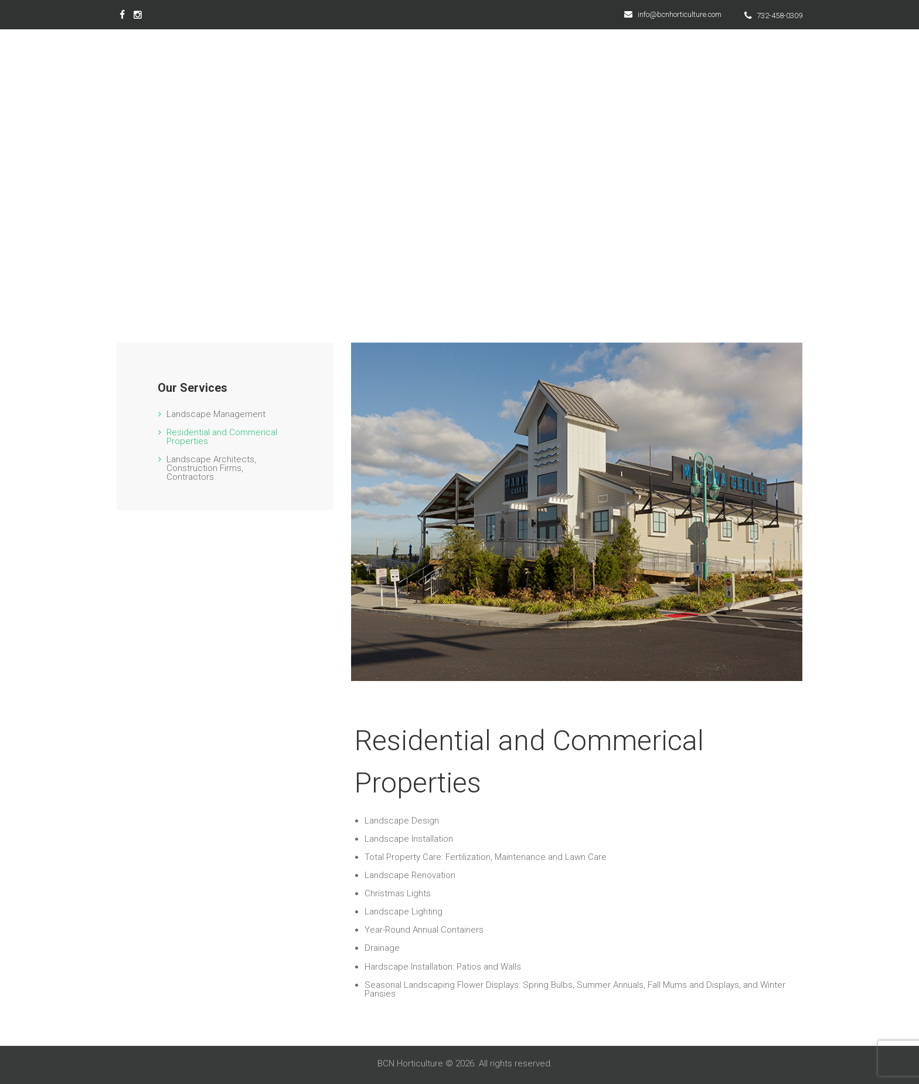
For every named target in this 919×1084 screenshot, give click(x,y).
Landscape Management (216, 414)
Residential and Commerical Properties (221, 436)
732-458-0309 (779, 15)
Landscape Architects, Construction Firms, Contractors (211, 468)
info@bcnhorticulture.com (679, 14)
